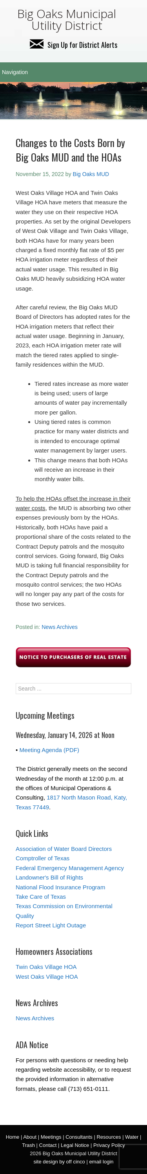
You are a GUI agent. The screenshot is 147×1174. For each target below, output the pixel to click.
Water (131, 1137)
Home (13, 1137)
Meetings (51, 1137)
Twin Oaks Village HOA (46, 966)
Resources (108, 1137)
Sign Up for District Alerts (73, 45)
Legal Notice (75, 1145)
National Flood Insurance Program (60, 887)
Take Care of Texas (41, 896)
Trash (28, 1145)
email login (101, 1162)
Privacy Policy (109, 1145)
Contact (48, 1145)
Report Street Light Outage (51, 925)
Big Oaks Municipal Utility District (66, 19)
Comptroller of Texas (42, 858)
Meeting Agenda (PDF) (49, 750)
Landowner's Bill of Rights (49, 877)
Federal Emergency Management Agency (70, 868)
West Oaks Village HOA (47, 976)
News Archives (60, 627)
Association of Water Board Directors (64, 848)
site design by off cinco (59, 1162)
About (29, 1137)
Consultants (79, 1137)
